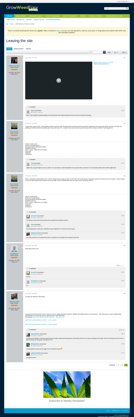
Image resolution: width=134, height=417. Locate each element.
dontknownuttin (14, 66)
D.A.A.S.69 (14, 131)
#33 (124, 176)
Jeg (32, 163)
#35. (122, 333)
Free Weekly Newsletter (53, 19)
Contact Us (115, 410)
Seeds (82, 16)
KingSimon (14, 254)
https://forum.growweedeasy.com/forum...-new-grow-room (49, 317)
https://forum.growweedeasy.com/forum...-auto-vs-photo (40, 320)
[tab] (9, 48)
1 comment (32, 107)
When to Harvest (70, 16)
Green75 (34, 216)
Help (108, 410)
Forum (11, 24)
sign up (59, 31)
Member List (20, 19)
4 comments (32, 329)
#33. (122, 215)
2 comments (32, 268)
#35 (124, 293)
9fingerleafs (35, 344)
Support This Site (39, 19)
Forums (9, 16)
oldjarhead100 (36, 233)
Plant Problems (52, 16)
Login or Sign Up (123, 1)
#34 (124, 245)
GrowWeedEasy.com (114, 16)
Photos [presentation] (28, 48)
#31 (124, 58)
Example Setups (95, 16)
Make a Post (21, 16)
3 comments (32, 212)
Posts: (12, 74)
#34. (122, 272)
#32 (124, 123)
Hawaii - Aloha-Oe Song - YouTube (103, 62)
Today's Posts (10, 19)
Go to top (124, 410)
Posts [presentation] (9, 48)
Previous (112, 365)
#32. (122, 163)
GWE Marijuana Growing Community (24, 24)
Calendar (29, 19)
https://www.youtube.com (101, 64)
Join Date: (11, 72)
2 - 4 (121, 330)
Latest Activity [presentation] (19, 48)
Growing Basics (35, 16)
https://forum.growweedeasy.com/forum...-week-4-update (41, 324)
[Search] (114, 8)
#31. (122, 110)
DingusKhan (35, 334)
